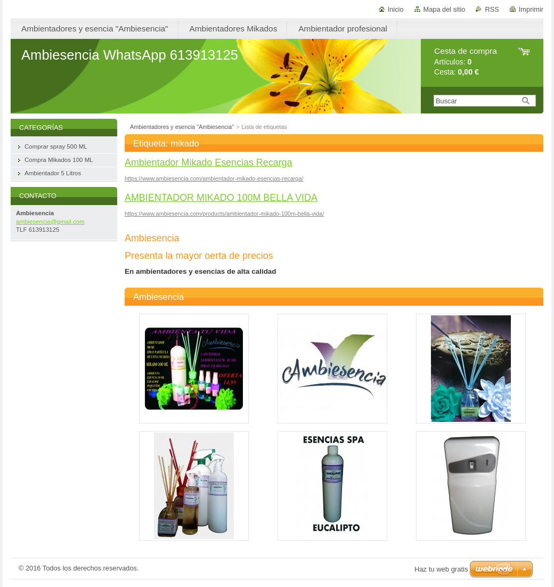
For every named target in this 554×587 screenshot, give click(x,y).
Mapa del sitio (444, 9)
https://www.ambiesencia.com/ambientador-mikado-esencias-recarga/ (214, 178)
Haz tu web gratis (441, 569)
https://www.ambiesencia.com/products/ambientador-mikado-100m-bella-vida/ (224, 213)
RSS (492, 9)
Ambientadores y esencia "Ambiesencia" (182, 127)
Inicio (396, 9)
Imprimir (531, 9)
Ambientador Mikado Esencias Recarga (208, 162)
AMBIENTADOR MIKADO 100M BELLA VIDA (221, 197)
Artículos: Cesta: (465, 61)
